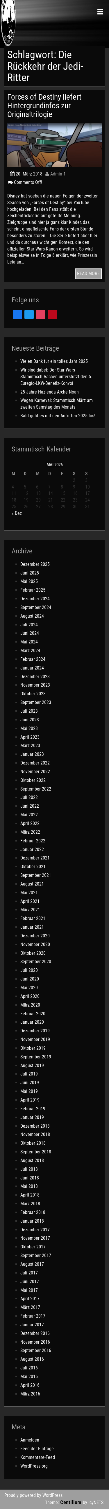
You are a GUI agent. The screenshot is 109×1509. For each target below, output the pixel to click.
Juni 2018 (29, 1178)
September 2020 (35, 961)
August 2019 (32, 1065)
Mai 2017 (29, 1290)
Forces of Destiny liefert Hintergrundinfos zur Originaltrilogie (44, 105)
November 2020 (35, 944)
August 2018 (32, 1160)
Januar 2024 (32, 668)
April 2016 (30, 1385)
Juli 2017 (29, 1273)
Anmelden (29, 1440)
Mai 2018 (29, 1186)
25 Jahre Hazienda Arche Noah (49, 392)
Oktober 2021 (33, 866)
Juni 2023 (29, 720)
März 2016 (30, 1394)
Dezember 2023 (35, 676)
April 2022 (30, 823)
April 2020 (30, 996)
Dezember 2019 (35, 1031)
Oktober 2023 (33, 693)
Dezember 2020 (35, 936)
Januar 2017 (32, 1324)
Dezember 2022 (35, 763)
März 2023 (30, 745)
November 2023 (35, 685)
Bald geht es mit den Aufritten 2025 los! (57, 415)
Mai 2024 (29, 642)
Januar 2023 (32, 754)
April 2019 (30, 1100)
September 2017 (35, 1255)
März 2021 (30, 909)
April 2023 (30, 737)
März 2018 (30, 1203)
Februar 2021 (32, 918)
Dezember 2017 (35, 1229)
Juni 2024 (29, 633)
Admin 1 (55, 174)
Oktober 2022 (33, 780)
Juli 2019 (29, 1074)
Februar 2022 (32, 841)
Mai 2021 (29, 892)
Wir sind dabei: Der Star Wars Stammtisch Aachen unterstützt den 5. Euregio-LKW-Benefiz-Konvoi (56, 376)
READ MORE (88, 273)
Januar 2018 (32, 1221)
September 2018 (35, 1152)
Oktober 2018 (33, 1143)
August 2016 (32, 1359)
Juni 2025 (29, 573)
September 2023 (35, 702)
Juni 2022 (29, 806)
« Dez (17, 513)
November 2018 (35, 1134)
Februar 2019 (32, 1108)
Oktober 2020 (33, 953)
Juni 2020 (29, 979)
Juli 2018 (29, 1169)
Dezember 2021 (35, 858)
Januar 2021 (32, 927)
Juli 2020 (29, 970)
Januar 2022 (32, 849)
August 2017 (32, 1264)
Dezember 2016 (35, 1333)
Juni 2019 (29, 1082)
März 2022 (30, 832)
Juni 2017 (29, 1281)
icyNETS (95, 1502)
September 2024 (35, 607)
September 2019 (35, 1057)
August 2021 (32, 884)
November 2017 (35, 1238)
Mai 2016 (29, 1376)
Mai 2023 (29, 728)
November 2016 (35, 1342)
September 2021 (35, 875)
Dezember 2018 (35, 1126)
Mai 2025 (29, 581)
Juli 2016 (29, 1368)
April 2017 (30, 1298)
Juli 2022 (29, 797)
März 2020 (30, 1005)
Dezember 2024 (35, 598)
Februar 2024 (32, 659)
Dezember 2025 (35, 564)
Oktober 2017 (33, 1247)
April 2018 (30, 1195)
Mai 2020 (29, 987)
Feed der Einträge (37, 1448)
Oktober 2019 (33, 1048)
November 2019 (35, 1039)
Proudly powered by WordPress (33, 1495)
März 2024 (30, 650)
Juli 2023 (29, 711)
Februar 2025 (32, 590)
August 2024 (32, 616)
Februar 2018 (32, 1212)
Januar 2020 (32, 1022)
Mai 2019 (29, 1091)
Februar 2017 (32, 1316)
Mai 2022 (29, 814)
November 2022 (35, 771)
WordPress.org (34, 1466)
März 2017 (30, 1307)
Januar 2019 (32, 1117)
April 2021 (30, 901)
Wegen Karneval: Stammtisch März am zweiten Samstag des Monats (56, 404)
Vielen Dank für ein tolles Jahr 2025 (54, 361)
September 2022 (35, 789)
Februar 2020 (32, 1013)
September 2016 (35, 1350)
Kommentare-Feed (37, 1457)
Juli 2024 (29, 625)
